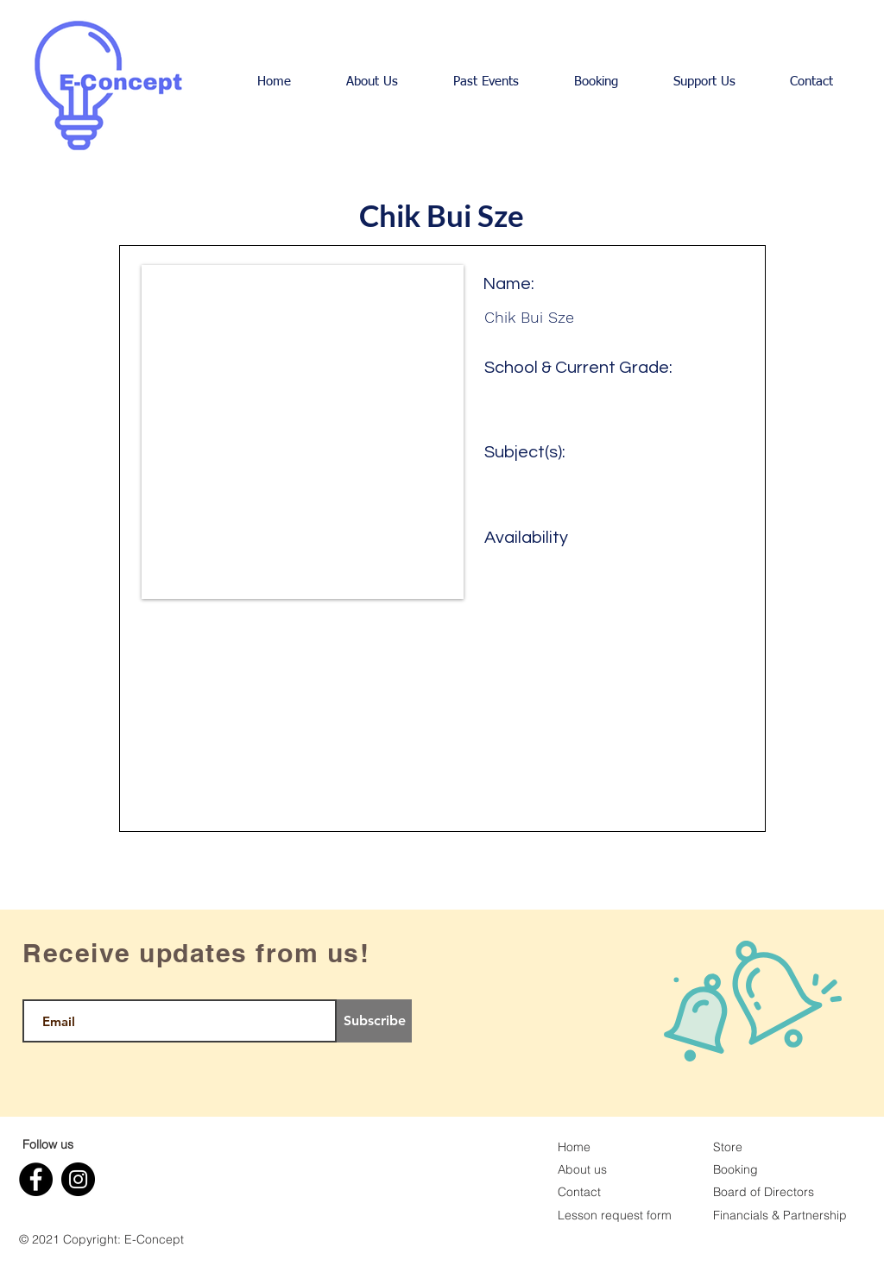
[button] (372, 82)
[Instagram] (78, 1179)
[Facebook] (36, 1179)
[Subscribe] (374, 1020)
